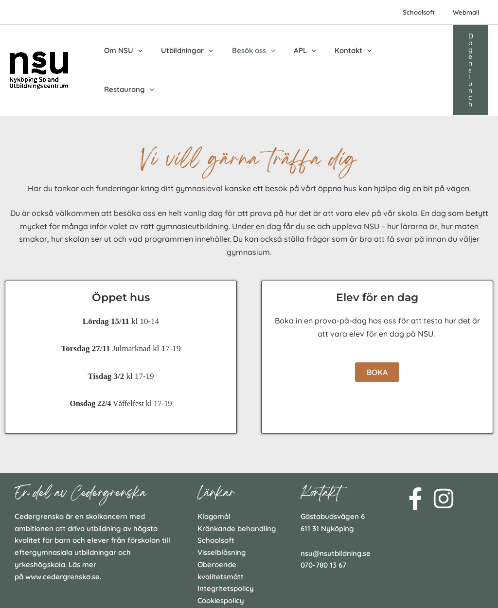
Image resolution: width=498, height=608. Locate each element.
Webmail (469, 12)
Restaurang (393, 51)
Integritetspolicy (225, 550)
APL (291, 51)
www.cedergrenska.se (62, 538)
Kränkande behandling (236, 490)
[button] (466, 51)
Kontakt (335, 51)
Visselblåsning (221, 514)
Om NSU (121, 51)
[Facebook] (415, 460)
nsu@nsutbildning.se (336, 514)
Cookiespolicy (221, 562)
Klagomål (214, 478)
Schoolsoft (427, 12)
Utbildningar (181, 51)
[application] (136, 51)
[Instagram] (443, 460)
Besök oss (243, 51)
